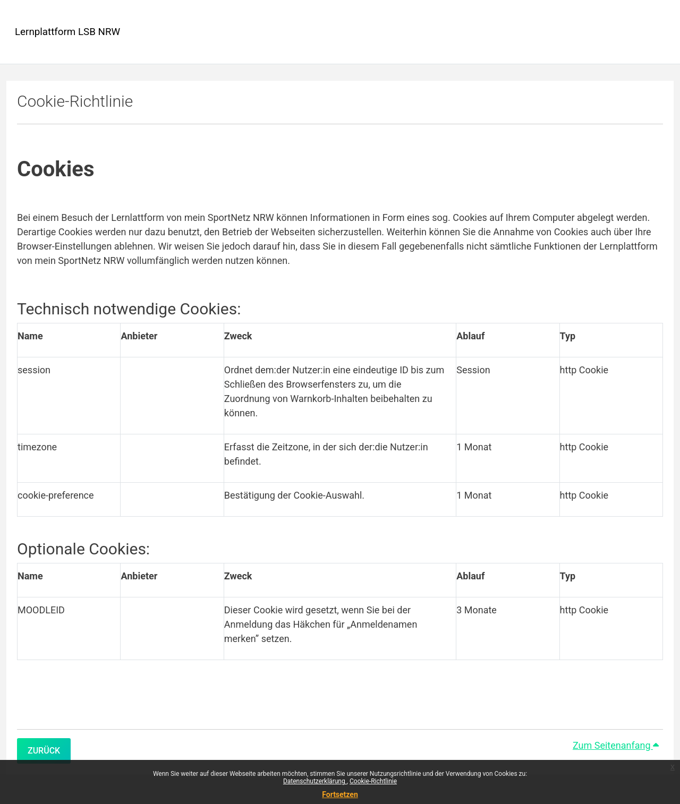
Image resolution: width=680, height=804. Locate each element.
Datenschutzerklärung (315, 781)
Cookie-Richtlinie (373, 781)
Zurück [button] (44, 751)
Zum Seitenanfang (616, 745)
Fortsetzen (340, 794)
